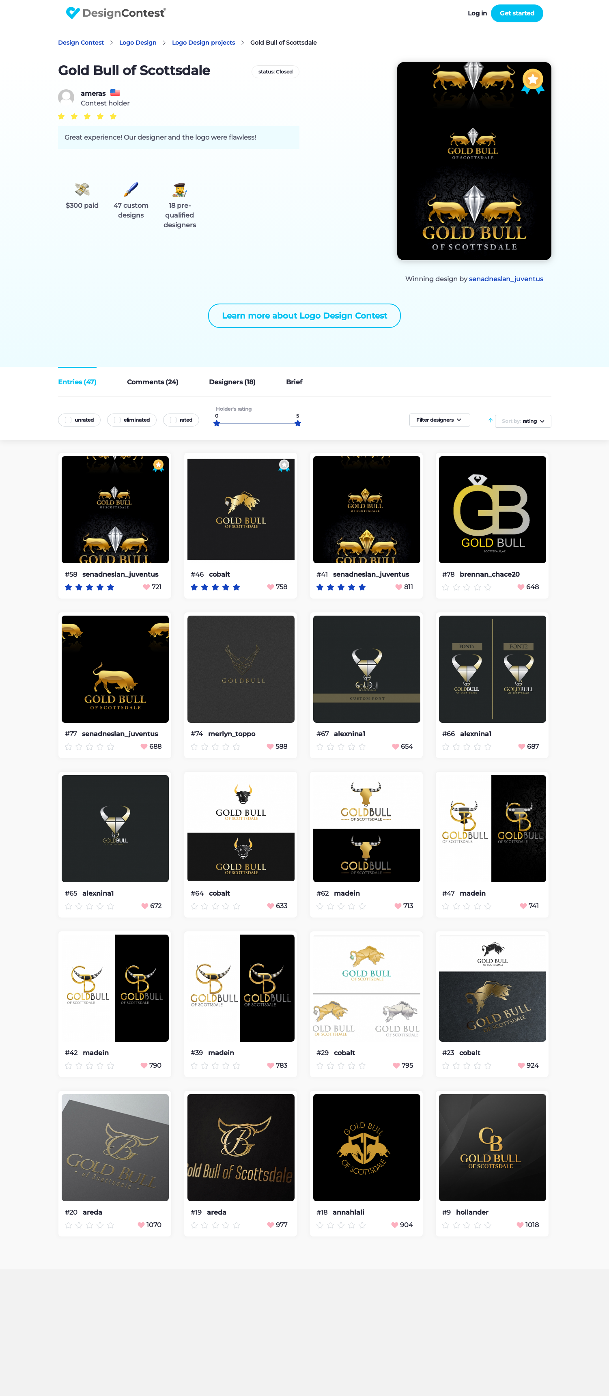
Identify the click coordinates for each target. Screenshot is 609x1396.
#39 (197, 1053)
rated (186, 420)
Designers (232, 382)
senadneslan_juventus (506, 279)
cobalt (219, 574)
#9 (447, 1212)
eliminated (137, 420)
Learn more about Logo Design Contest (304, 316)
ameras (93, 93)
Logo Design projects (203, 42)
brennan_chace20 (490, 574)
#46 (198, 574)
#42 (72, 1053)
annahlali (348, 1212)
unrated (84, 420)
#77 (71, 734)
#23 (449, 1053)
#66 (449, 734)
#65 (72, 893)
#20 (72, 1212)
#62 (323, 893)
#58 (72, 574)
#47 (449, 893)
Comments (153, 382)
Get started (517, 13)
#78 (449, 574)
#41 (322, 574)
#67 (323, 734)
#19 (197, 1212)
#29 (323, 1053)
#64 (198, 893)
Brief (294, 382)
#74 (197, 734)
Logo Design (138, 42)
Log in (477, 13)
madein (347, 893)
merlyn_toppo (231, 734)
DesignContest (116, 13)
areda (92, 1212)
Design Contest (81, 42)
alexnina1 (349, 734)
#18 (322, 1212)
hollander (472, 1212)
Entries (77, 382)
